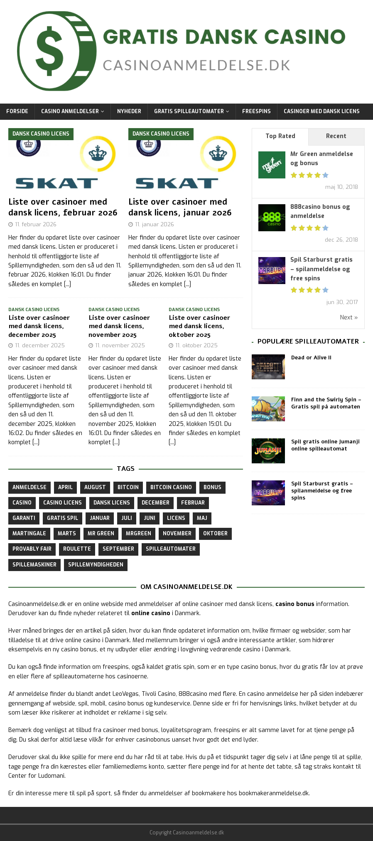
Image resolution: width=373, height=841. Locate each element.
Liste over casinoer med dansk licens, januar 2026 (180, 207)
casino (22, 503)
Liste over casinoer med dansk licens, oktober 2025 (199, 326)
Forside (17, 111)
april (65, 487)
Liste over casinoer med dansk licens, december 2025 (39, 326)
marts (67, 533)
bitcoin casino (171, 487)
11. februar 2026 (35, 224)
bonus (212, 487)
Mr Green (101, 533)
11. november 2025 (120, 345)
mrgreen (138, 533)
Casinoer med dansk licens (322, 111)
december (155, 503)
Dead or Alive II (311, 357)
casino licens (62, 503)
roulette (77, 549)
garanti (23, 518)
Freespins (256, 111)
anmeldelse (29, 487)
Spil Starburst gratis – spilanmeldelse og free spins (321, 269)
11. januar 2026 (154, 224)
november (177, 533)
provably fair (32, 549)
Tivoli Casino (159, 694)
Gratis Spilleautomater (189, 111)
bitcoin (128, 487)
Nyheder (129, 111)
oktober (215, 533)
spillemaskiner (34, 564)
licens (176, 518)
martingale (29, 533)
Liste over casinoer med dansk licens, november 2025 (119, 326)
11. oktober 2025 (196, 345)
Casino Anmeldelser (70, 111)
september (118, 549)
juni (149, 518)
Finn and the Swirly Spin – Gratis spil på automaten (326, 403)
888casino (193, 694)
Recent (336, 136)
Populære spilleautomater (308, 341)
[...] (67, 284)
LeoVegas (126, 694)
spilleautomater (171, 549)
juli (126, 518)
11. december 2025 (40, 345)
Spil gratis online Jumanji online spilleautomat (325, 445)
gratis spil (62, 518)
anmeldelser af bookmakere (187, 793)
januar (100, 518)
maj (202, 518)
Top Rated (280, 136)
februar (193, 503)
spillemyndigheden (95, 564)
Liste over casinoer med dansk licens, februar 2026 (63, 207)
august (95, 487)
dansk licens (111, 503)
